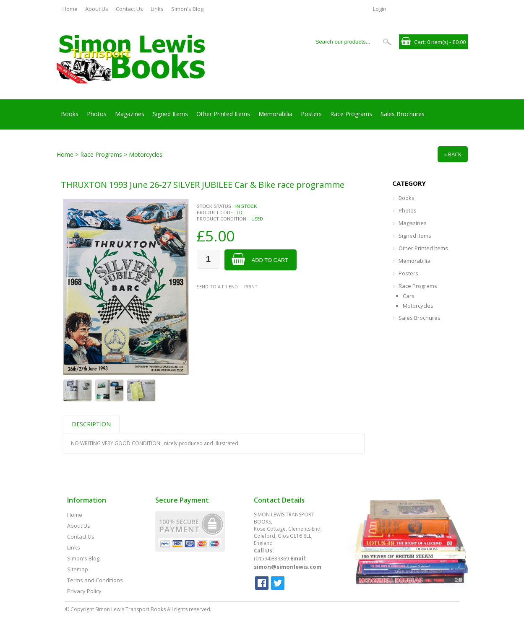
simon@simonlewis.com (287, 566)
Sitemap (77, 569)
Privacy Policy (84, 591)
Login (379, 9)
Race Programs (351, 114)
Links (157, 9)
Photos (97, 114)
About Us (96, 9)
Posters (311, 114)
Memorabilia (275, 114)
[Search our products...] (345, 41)
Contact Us (129, 9)
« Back (452, 154)
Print (251, 286)
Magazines (129, 114)
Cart (419, 42)
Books (69, 114)
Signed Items (170, 114)
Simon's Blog (187, 9)
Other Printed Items (223, 114)
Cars (409, 296)
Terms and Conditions (95, 580)
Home (70, 9)
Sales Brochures (403, 114)
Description (91, 424)
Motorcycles (418, 305)
